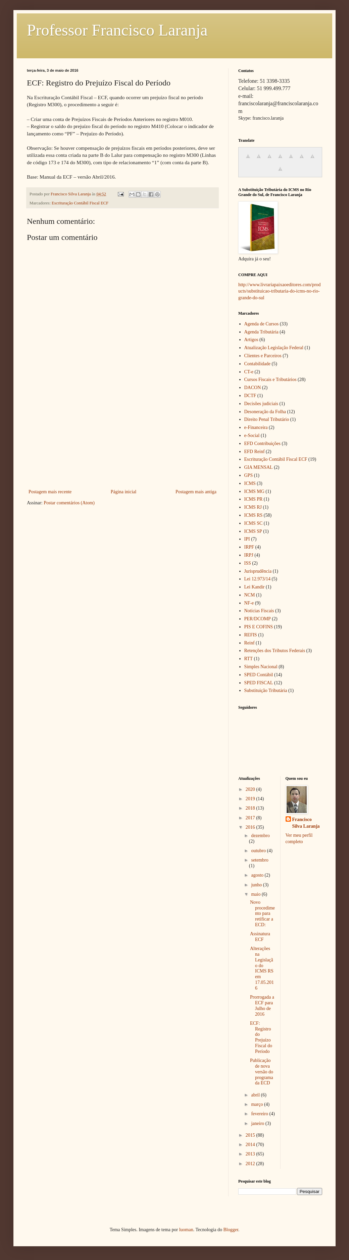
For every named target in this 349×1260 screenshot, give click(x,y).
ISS (247, 563)
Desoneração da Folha (265, 411)
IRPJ (248, 555)
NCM (249, 594)
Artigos (251, 339)
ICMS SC (253, 523)
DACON (252, 387)
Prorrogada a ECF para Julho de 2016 (262, 1005)
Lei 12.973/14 (257, 578)
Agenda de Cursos (261, 323)
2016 (251, 827)
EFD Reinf (254, 451)
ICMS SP (253, 531)
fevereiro (260, 1113)
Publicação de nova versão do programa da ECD (261, 1071)
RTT (248, 658)
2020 (251, 789)
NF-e (249, 603)
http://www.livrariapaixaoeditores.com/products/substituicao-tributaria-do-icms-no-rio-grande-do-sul (279, 291)
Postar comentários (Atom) (69, 502)
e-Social (252, 435)
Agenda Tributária (261, 331)
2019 (251, 798)
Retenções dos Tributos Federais (274, 650)
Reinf (249, 642)
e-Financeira (256, 427)
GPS (248, 475)
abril (256, 1094)
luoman (186, 1229)
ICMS (250, 483)
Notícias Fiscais (259, 610)
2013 (251, 1153)
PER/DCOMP (257, 618)
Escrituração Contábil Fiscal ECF (80, 203)
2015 (251, 1135)
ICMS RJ (253, 507)
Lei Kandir (254, 586)
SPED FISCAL (258, 682)
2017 (251, 817)
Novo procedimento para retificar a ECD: (262, 913)
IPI (247, 539)
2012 (251, 1163)
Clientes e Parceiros (263, 355)
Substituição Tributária (265, 690)
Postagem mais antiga (196, 491)
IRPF (249, 547)
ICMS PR (253, 499)
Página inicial (124, 491)
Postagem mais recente (50, 491)
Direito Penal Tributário (266, 419)
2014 (251, 1144)
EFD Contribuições (262, 443)
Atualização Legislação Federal (273, 347)
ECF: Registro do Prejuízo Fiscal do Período (261, 1037)
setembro (259, 860)
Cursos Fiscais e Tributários (270, 379)
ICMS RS (253, 515)
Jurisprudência (258, 571)
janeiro (258, 1123)
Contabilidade (257, 363)
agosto (257, 875)
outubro (259, 850)
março (257, 1104)
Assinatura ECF (260, 936)
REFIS (250, 634)
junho (257, 884)
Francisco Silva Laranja (306, 823)
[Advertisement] (122, 437)
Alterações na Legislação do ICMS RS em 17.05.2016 (262, 968)
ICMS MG (254, 491)
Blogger (230, 1229)
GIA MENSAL (258, 467)
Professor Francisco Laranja (117, 30)
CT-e (248, 371)
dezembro (260, 835)
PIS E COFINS (258, 626)
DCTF (250, 395)
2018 (251, 808)
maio (256, 894)
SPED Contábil (258, 674)
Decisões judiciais (261, 403)
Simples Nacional (261, 666)
